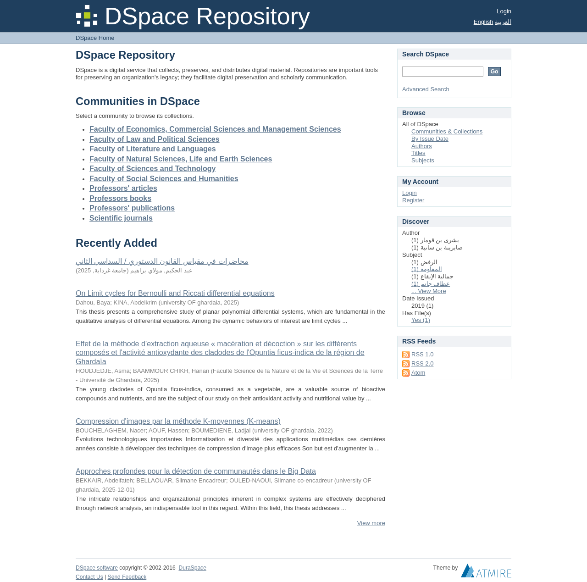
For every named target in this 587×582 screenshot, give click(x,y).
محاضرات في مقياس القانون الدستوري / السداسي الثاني (162, 261)
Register (413, 200)
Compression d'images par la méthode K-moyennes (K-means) (178, 421)
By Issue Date (430, 138)
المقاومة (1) (426, 269)
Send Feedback (127, 577)
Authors (421, 146)
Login (504, 11)
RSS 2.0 (422, 363)
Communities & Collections (446, 131)
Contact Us (89, 577)
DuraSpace (192, 568)
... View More (428, 291)
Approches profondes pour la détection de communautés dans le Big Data (196, 471)
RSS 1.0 (422, 354)
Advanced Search (425, 89)
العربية (503, 21)
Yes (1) (420, 319)
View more (371, 523)
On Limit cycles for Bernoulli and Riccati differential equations (175, 293)
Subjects (422, 160)
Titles (418, 153)
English (483, 21)
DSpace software (97, 568)
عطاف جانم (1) (430, 283)
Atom (418, 372)
